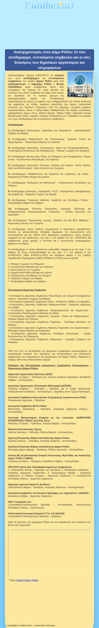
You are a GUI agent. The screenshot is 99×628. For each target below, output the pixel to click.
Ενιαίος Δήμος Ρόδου (27, 580)
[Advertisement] (49, 30)
